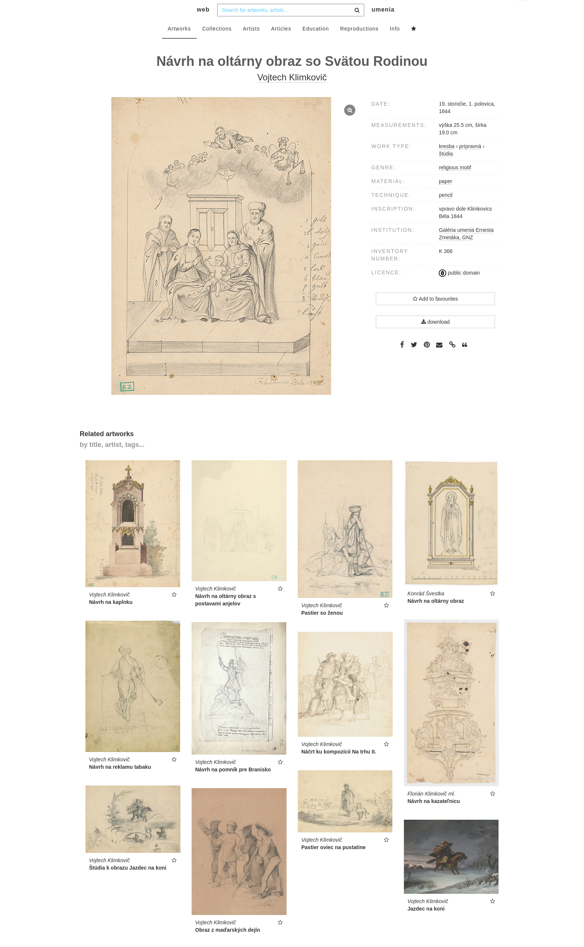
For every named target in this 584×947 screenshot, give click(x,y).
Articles (281, 44)
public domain (459, 288)
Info (395, 44)
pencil (446, 210)
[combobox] (290, 25)
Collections (217, 44)
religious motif (455, 182)
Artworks (179, 44)
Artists (251, 44)
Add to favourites (435, 314)
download (435, 337)
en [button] (524, 11)
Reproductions (359, 44)
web (203, 24)
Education (315, 44)
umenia (382, 24)
